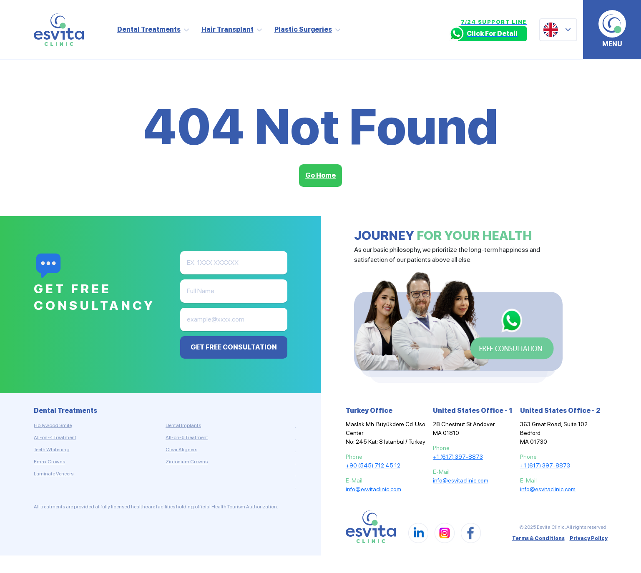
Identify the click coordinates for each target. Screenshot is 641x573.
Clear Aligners (181, 449)
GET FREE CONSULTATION (234, 347)
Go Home (320, 175)
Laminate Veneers (53, 474)
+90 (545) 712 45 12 (373, 465)
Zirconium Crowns (187, 462)
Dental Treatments (149, 29)
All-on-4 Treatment (55, 437)
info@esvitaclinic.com (373, 489)
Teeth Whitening (52, 449)
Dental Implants (183, 425)
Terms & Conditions (538, 538)
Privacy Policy (589, 538)
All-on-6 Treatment (187, 437)
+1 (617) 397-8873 (458, 456)
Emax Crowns (49, 462)
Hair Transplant (227, 29)
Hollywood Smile (53, 425)
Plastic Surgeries (303, 29)
